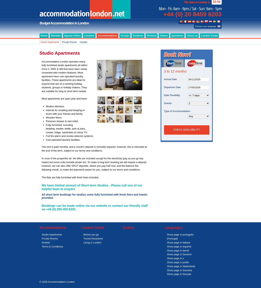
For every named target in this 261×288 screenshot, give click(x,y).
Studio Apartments (52, 234)
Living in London (93, 242)
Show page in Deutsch (179, 254)
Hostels (46, 242)
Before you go (91, 234)
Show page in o (175, 258)
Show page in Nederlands (181, 266)
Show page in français (179, 274)
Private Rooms (50, 238)
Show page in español (179, 246)
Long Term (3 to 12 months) (195, 63)
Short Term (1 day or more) (174, 63)
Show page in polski (178, 262)
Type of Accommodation (177, 111)
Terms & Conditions (52, 246)
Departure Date (172, 87)
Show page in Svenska (179, 270)
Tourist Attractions (93, 238)
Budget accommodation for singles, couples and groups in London (85, 12)
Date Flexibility (172, 95)
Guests (168, 103)
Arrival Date (170, 79)
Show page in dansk (178, 250)
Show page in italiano (179, 242)
